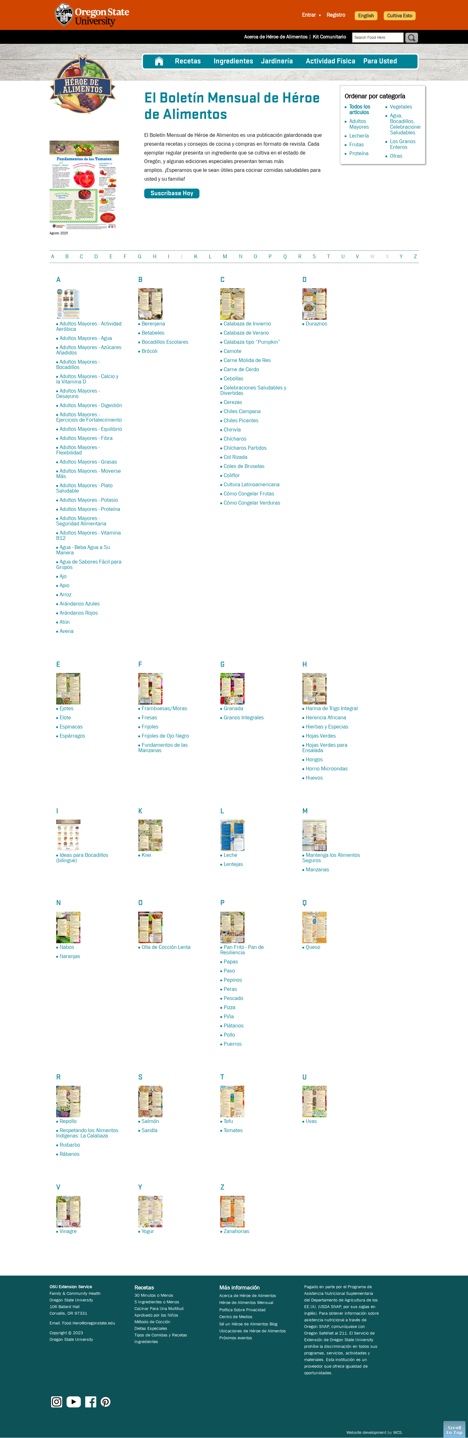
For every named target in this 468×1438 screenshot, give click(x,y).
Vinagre (68, 1231)
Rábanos (70, 1154)
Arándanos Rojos (79, 613)
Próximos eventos (235, 1338)
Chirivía (232, 429)
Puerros (233, 1044)
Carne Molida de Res (247, 360)
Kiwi (146, 855)
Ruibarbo (70, 1145)
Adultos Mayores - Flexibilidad (78, 450)
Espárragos (72, 736)
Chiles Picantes (241, 420)
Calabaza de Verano (246, 333)
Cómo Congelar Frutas (249, 493)
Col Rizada (235, 457)
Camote (232, 351)
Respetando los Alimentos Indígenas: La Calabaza (87, 1133)
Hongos (314, 759)
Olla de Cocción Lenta (166, 947)
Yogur (148, 1231)
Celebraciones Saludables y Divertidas (253, 390)
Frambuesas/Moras (164, 708)
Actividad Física (330, 61)
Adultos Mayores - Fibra (86, 438)
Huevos (314, 778)
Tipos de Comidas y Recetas (160, 1335)
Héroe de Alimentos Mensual (246, 1302)
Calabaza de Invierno (247, 323)
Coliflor (232, 475)
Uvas (311, 1121)
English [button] (366, 15)
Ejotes (67, 708)
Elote (65, 717)
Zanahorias (236, 1231)
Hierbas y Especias (327, 726)
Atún (65, 622)
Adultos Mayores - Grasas (88, 462)
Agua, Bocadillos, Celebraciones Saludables (406, 124)
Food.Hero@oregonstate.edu (88, 1323)
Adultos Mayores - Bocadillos (78, 365)
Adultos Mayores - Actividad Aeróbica (88, 326)
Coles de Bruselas (244, 466)
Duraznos (316, 323)
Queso (313, 947)
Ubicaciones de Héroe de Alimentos (252, 1331)
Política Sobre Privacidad (242, 1309)
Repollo (68, 1121)
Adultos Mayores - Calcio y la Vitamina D (87, 379)
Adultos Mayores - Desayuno (78, 394)
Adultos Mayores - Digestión (91, 405)
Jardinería (277, 61)
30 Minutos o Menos (153, 1295)
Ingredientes (233, 61)
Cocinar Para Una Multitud (159, 1308)
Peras (230, 989)
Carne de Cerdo (241, 369)
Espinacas (71, 726)
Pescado (233, 998)
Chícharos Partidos (245, 448)
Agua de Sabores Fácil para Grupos (88, 564)
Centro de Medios (235, 1316)
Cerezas (233, 402)
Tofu (228, 1121)
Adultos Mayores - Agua (86, 338)
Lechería (359, 135)
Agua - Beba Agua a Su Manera (83, 550)
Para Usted (380, 61)
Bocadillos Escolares (165, 342)
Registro (336, 15)
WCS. (398, 1432)
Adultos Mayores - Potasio (89, 500)
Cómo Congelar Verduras (252, 503)
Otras (396, 156)
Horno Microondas (327, 768)
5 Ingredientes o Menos (156, 1302)
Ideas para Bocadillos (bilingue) (82, 858)
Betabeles (153, 333)
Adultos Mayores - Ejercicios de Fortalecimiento (89, 417)
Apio (64, 585)
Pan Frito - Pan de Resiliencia (242, 950)
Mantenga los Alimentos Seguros (331, 858)
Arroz (65, 594)
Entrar (309, 15)
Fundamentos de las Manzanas (163, 748)
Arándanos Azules (80, 603)
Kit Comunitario (329, 36)
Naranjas (70, 956)
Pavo (229, 970)
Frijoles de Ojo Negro (165, 736)
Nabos (67, 947)
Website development (366, 1432)
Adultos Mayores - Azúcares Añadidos (88, 350)
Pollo (229, 1035)
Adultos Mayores (359, 124)
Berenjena (153, 323)
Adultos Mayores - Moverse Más (88, 474)
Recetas (188, 61)
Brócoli (149, 351)
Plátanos (234, 1025)
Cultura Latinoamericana (252, 484)
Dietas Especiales (150, 1328)
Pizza (229, 1007)
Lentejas (233, 864)
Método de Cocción (152, 1321)
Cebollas (233, 378)
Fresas (149, 717)
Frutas (356, 144)
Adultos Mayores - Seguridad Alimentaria (81, 521)
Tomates (233, 1130)
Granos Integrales (244, 717)
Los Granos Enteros (403, 144)
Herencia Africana (326, 717)
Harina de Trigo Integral (332, 708)
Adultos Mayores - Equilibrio (91, 429)
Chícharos (235, 438)
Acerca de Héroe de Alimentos (275, 36)
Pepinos (233, 980)
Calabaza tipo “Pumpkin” (252, 342)
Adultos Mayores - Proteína (90, 509)
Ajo (63, 576)
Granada (233, 708)
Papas (231, 961)
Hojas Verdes (321, 736)
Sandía (149, 1130)
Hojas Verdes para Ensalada (324, 748)
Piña (229, 1016)
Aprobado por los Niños (156, 1315)
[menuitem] (159, 61)
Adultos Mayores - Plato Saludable (84, 488)
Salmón (150, 1121)
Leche (230, 855)
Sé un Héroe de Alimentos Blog (248, 1324)
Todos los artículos (359, 109)
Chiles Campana (242, 411)
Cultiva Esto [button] (399, 15)
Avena (67, 631)
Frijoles (150, 726)
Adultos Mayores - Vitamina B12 (88, 535)
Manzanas (317, 869)
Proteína (359, 153)
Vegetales (401, 106)
